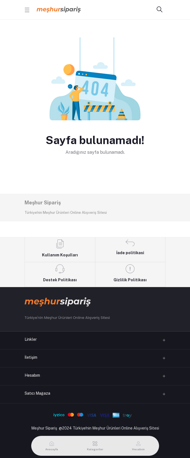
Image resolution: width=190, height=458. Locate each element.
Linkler (31, 339)
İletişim (31, 357)
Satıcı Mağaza (37, 393)
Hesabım (32, 375)
